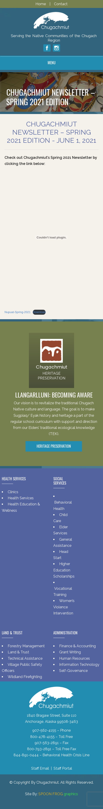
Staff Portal (63, 768)
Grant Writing (70, 652)
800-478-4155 (42, 737)
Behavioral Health (62, 505)
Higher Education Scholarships (64, 570)
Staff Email (40, 768)
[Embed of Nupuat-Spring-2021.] (51, 237)
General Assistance (62, 542)
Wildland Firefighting (25, 677)
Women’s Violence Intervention (64, 607)
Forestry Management (26, 646)
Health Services (21, 498)
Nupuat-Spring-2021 (17, 312)
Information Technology (79, 664)
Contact (61, 4)
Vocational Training (62, 591)
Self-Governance (73, 671)
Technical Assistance (25, 658)
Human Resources (74, 658)
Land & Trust (18, 652)
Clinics (13, 492)
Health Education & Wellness (21, 507)
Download (39, 312)
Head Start (60, 555)
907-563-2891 (47, 743)
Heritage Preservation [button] (54, 446)
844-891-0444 (26, 755)
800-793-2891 (39, 749)
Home (41, 4)
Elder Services (60, 530)
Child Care (60, 518)
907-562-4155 (44, 730)
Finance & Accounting (77, 646)
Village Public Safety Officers (22, 667)
